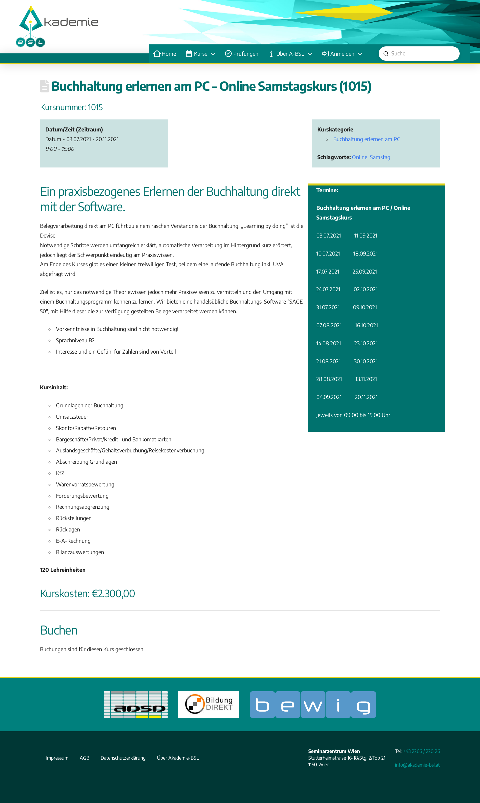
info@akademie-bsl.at (417, 765)
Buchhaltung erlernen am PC (366, 139)
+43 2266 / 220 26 (421, 751)
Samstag (380, 157)
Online (359, 157)
